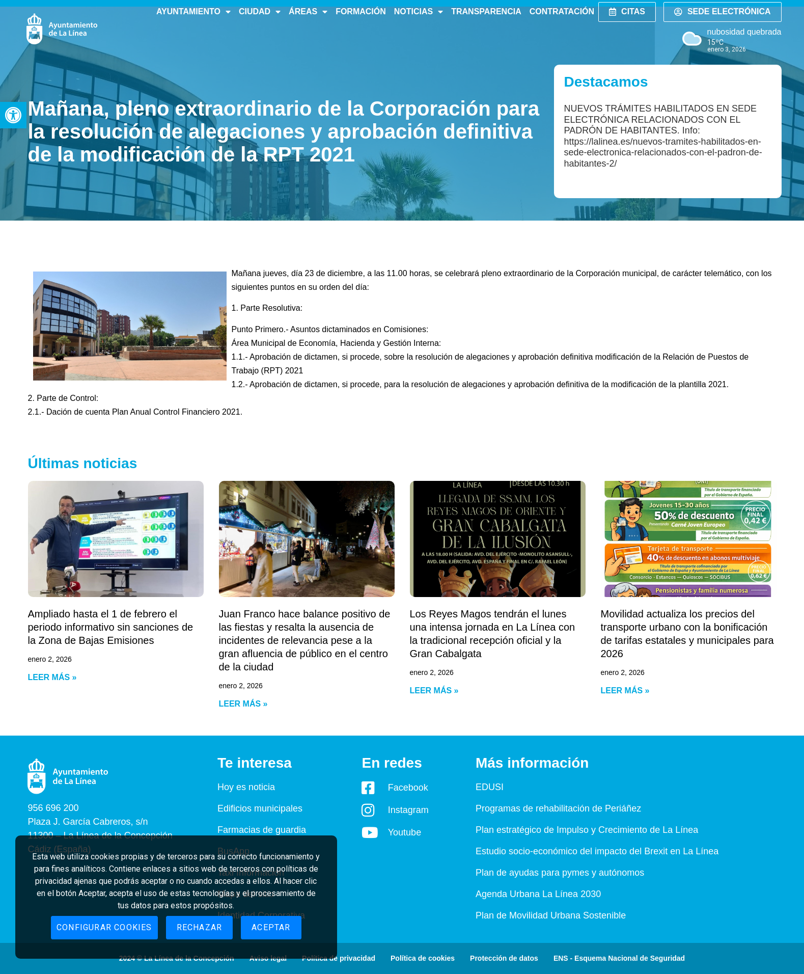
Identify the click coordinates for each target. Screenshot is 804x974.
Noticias (418, 12)
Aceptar (271, 927)
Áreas (308, 12)
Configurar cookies (104, 927)
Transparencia (486, 11)
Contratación (562, 11)
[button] (13, 115)
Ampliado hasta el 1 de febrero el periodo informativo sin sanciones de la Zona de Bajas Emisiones (110, 627)
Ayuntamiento (193, 12)
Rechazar (200, 927)
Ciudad (260, 12)
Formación (361, 11)
